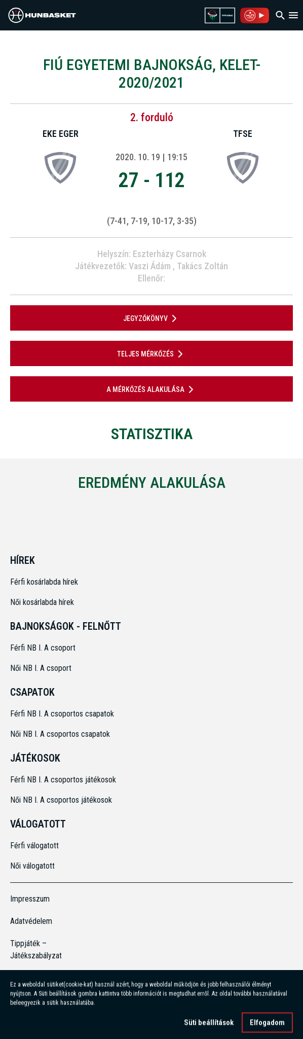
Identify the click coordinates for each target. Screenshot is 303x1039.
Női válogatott (32, 866)
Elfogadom (267, 1027)
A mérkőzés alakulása (151, 389)
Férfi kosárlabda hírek (44, 582)
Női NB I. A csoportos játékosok (61, 800)
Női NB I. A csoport (40, 668)
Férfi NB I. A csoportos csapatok (63, 714)
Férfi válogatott (34, 845)
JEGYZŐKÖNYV (151, 318)
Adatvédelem (31, 921)
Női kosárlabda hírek (42, 602)
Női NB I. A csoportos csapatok (61, 734)
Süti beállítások (209, 1027)
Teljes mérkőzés (151, 354)
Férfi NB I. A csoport (42, 648)
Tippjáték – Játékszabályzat (36, 949)
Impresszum (30, 899)
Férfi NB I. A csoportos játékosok (63, 779)
